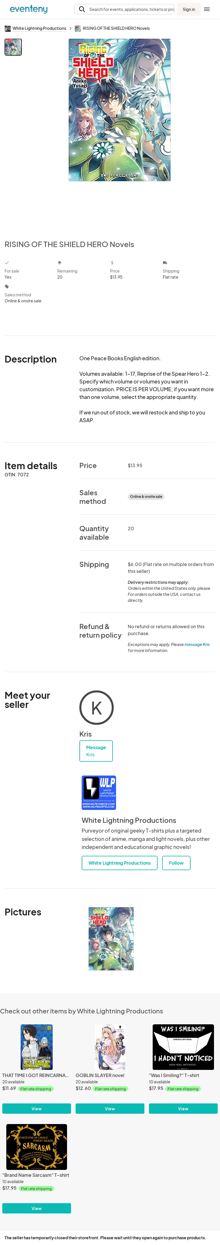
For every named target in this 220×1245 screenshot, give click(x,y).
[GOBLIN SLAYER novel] (110, 1047)
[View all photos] (119, 134)
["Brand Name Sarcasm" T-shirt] (36, 1147)
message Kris (197, 644)
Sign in (189, 9)
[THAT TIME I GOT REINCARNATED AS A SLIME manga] (36, 1047)
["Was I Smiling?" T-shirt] (183, 1047)
